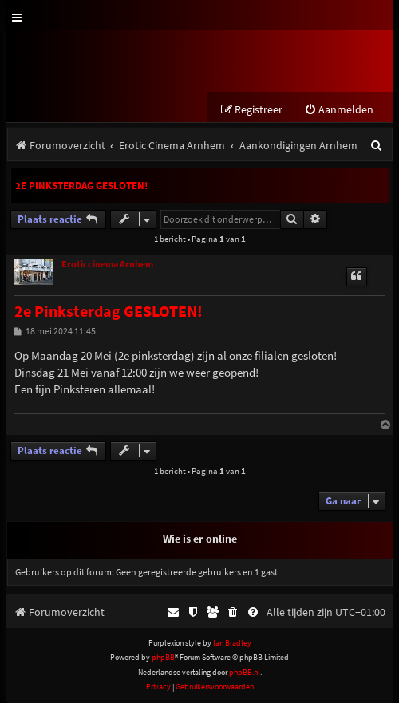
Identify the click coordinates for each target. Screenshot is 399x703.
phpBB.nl (244, 672)
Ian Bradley (232, 643)
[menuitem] (338, 109)
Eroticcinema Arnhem (107, 264)
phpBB (163, 657)
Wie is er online (200, 538)
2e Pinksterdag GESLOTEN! (81, 185)
